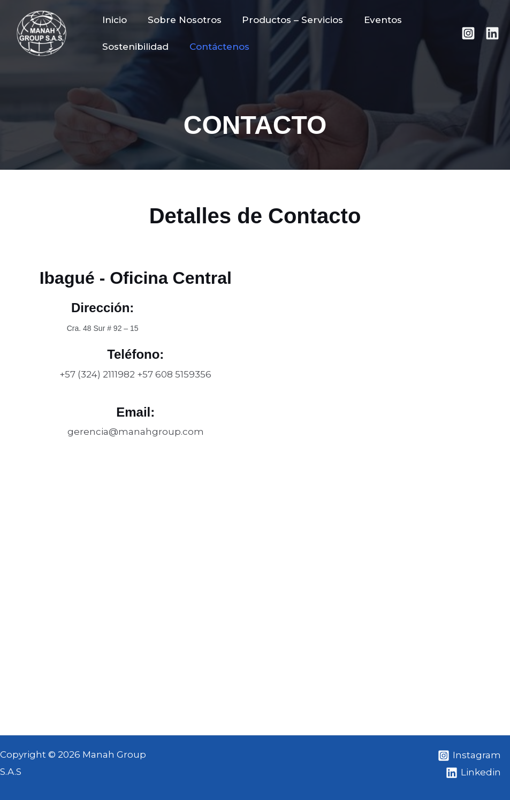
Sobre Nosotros (181, 19)
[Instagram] (468, 33)
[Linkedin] (492, 33)
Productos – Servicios (286, 19)
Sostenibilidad (134, 46)
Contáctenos (216, 46)
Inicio (113, 19)
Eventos (374, 19)
